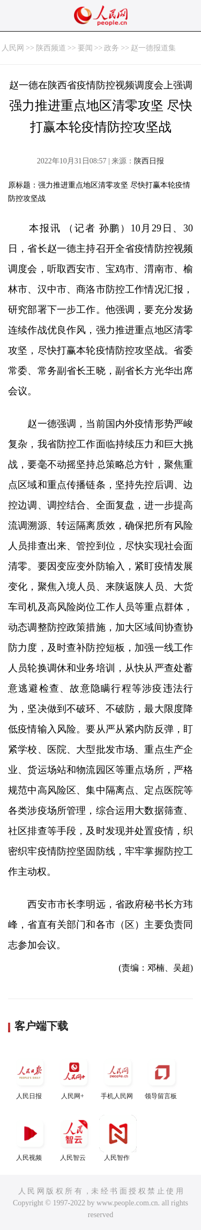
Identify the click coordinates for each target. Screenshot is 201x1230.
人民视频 (30, 1138)
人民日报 (30, 1076)
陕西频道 (51, 48)
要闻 (85, 48)
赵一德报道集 (153, 48)
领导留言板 (162, 1076)
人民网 (13, 48)
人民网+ (74, 1076)
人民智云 (74, 1138)
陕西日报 (149, 161)
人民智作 (118, 1138)
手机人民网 (118, 1076)
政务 (111, 48)
